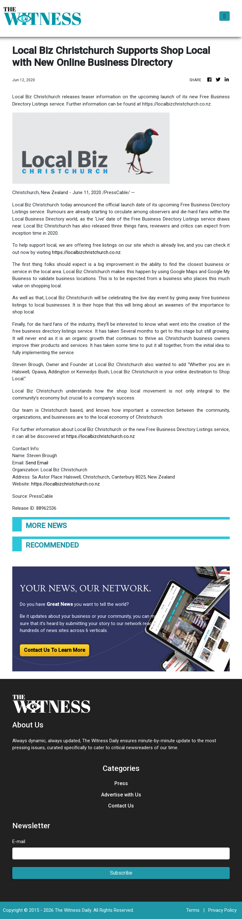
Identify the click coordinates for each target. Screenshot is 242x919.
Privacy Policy (222, 910)
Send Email (37, 463)
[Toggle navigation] (224, 16)
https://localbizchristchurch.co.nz (100, 436)
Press (121, 783)
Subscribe (121, 873)
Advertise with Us (121, 795)
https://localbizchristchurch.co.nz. (87, 252)
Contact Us (121, 806)
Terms (192, 910)
